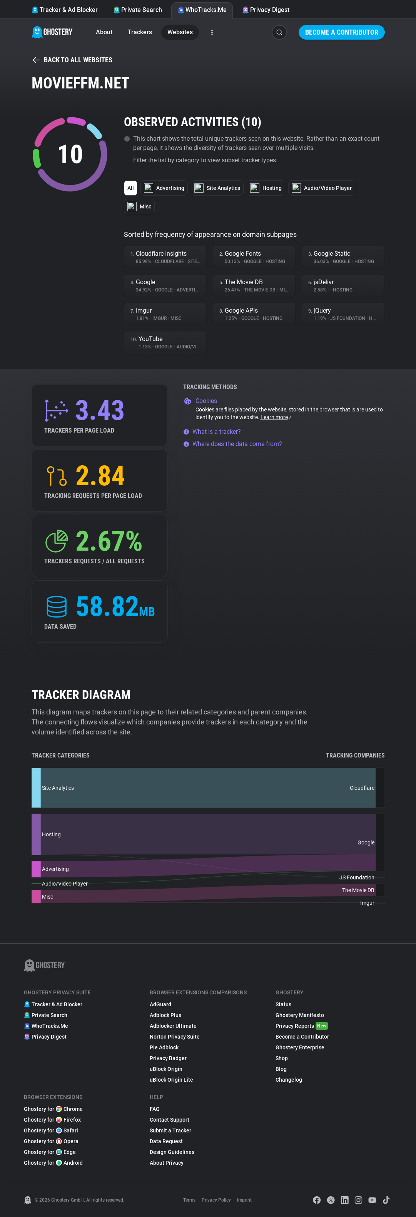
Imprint (244, 1200)
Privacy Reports (302, 1026)
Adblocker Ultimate (173, 1026)
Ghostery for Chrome (53, 1109)
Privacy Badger (168, 1058)
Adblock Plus (165, 1015)
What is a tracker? (212, 431)
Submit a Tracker (170, 1130)
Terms (189, 1200)
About (104, 32)
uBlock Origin (166, 1069)
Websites (180, 32)
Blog (281, 1069)
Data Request (166, 1141)
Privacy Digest (265, 9)
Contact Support (169, 1120)
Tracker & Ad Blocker (65, 9)
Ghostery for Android (53, 1163)
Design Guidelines (172, 1152)
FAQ (155, 1109)
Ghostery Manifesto (300, 1015)
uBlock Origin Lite (171, 1080)
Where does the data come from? (232, 444)
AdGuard (160, 1004)
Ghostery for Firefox (52, 1120)
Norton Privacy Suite (175, 1037)
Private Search (137, 9)
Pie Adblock (164, 1047)
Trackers (140, 32)
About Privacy (167, 1163)
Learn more (276, 417)
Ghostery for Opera (51, 1141)
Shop (282, 1058)
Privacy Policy (216, 1200)
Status (283, 1004)
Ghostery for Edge (50, 1152)
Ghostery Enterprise (300, 1047)
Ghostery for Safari (51, 1130)
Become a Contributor (341, 32)
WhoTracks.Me (202, 9)
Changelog (289, 1080)
